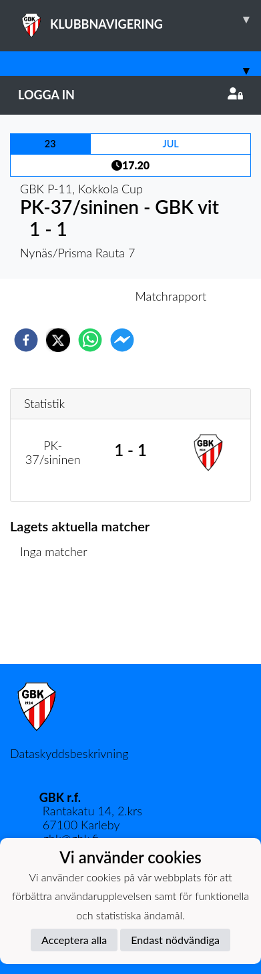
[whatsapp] (90, 340)
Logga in (130, 94)
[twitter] (58, 340)
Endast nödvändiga (175, 939)
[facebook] (26, 340)
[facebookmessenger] (122, 340)
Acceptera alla (74, 939)
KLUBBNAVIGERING (139, 19)
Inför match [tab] (84, 296)
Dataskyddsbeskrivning (69, 753)
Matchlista (53, 619)
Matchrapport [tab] (171, 296)
